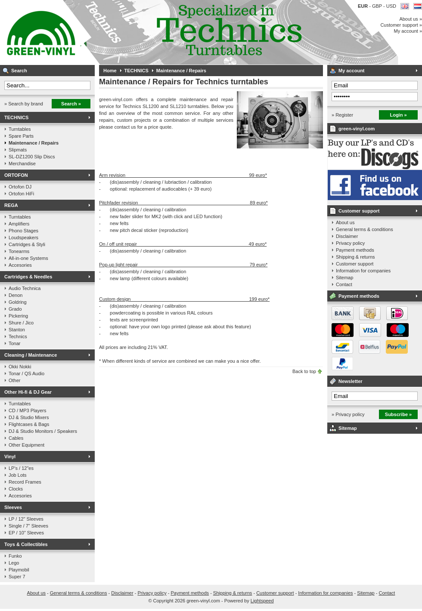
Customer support (358, 210)
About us (345, 222)
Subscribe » (398, 414)
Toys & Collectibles (26, 544)
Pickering (18, 315)
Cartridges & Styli (27, 244)
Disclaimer (347, 236)
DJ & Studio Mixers (29, 417)
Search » (71, 103)
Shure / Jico (21, 322)
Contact (344, 284)
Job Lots (18, 475)
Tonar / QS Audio (26, 373)
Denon (15, 295)
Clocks (16, 488)
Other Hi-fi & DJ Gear (28, 392)
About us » (410, 19)
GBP (377, 6)
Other (15, 380)
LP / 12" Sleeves (26, 519)
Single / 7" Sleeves (28, 525)
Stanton (17, 329)
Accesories (20, 265)
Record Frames (25, 481)
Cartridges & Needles (28, 276)
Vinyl (10, 456)
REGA (11, 205)
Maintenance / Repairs (34, 142)
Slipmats (18, 149)
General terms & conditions (364, 229)
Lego (14, 562)
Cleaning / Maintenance (30, 355)
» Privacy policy (348, 414)
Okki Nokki (20, 366)
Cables (16, 438)
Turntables (20, 129)
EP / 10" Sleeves (26, 532)
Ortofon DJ (20, 186)
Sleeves (13, 507)
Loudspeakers (23, 237)
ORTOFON (16, 175)
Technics (18, 336)
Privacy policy (350, 243)
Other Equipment (26, 444)
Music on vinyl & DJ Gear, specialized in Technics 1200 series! (114, 32)
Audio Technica (24, 288)
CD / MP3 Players (27, 410)
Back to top (304, 371)
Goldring (18, 302)
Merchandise (22, 163)
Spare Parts (21, 136)
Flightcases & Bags (29, 424)
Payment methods (355, 250)
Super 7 (17, 576)
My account (351, 70)
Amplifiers (19, 223)
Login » (398, 114)
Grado (15, 309)
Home (110, 70)
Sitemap (344, 277)
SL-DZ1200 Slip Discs (32, 156)
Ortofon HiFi (21, 193)
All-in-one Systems (28, 258)
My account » (408, 31)
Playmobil (19, 569)
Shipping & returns (355, 256)
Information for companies (363, 270)
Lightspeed (262, 600)
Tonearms (19, 251)
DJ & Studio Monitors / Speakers (43, 431)
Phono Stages (23, 230)
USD (391, 6)
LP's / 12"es (21, 468)
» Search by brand (23, 103)
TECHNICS (16, 117)
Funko (15, 556)
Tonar (15, 343)
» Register (342, 114)
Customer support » (401, 25)
